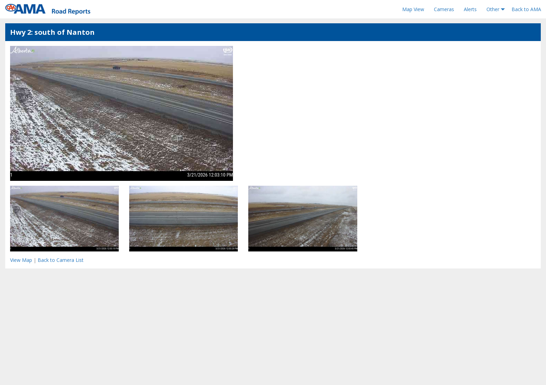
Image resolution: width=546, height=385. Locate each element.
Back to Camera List (61, 260)
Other (492, 9)
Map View (413, 9)
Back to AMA (526, 9)
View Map (21, 260)
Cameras (444, 9)
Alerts (470, 9)
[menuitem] (413, 9)
